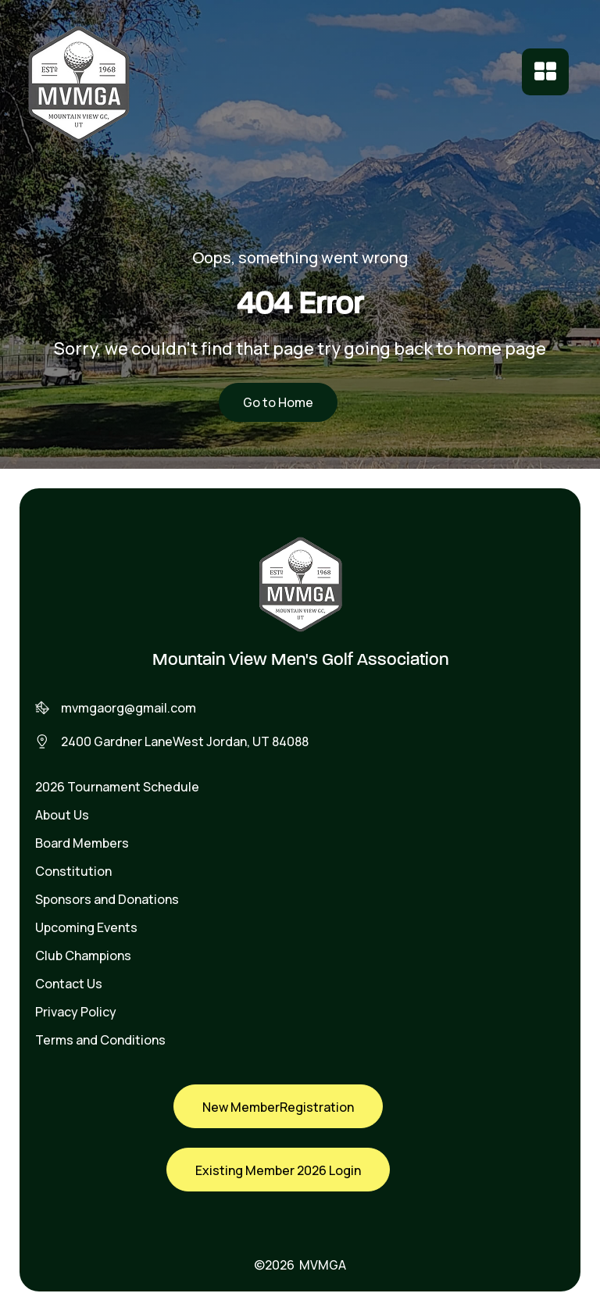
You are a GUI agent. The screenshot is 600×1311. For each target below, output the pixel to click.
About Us (62, 814)
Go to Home (278, 402)
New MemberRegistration (278, 1107)
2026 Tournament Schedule (117, 786)
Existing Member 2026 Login (278, 1170)
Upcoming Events (86, 927)
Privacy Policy (75, 1011)
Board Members (82, 843)
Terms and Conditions (100, 1039)
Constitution (73, 871)
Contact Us (68, 983)
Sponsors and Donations (107, 899)
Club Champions (83, 955)
